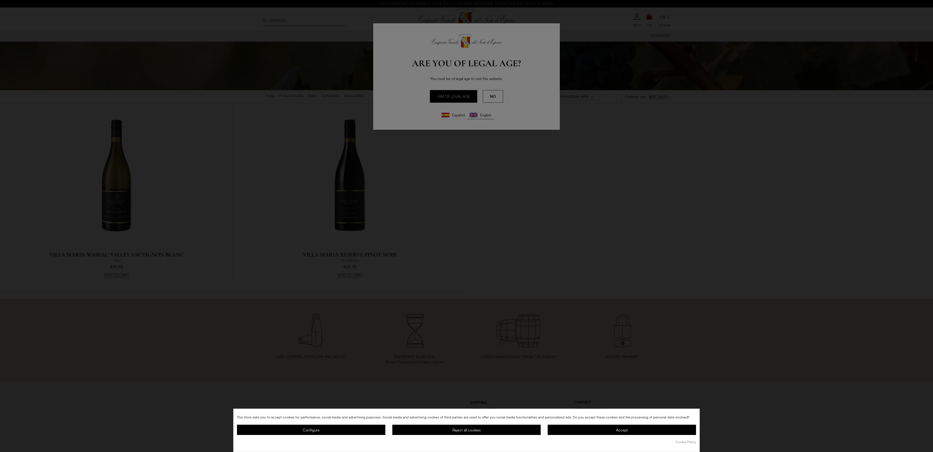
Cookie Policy (685, 442)
